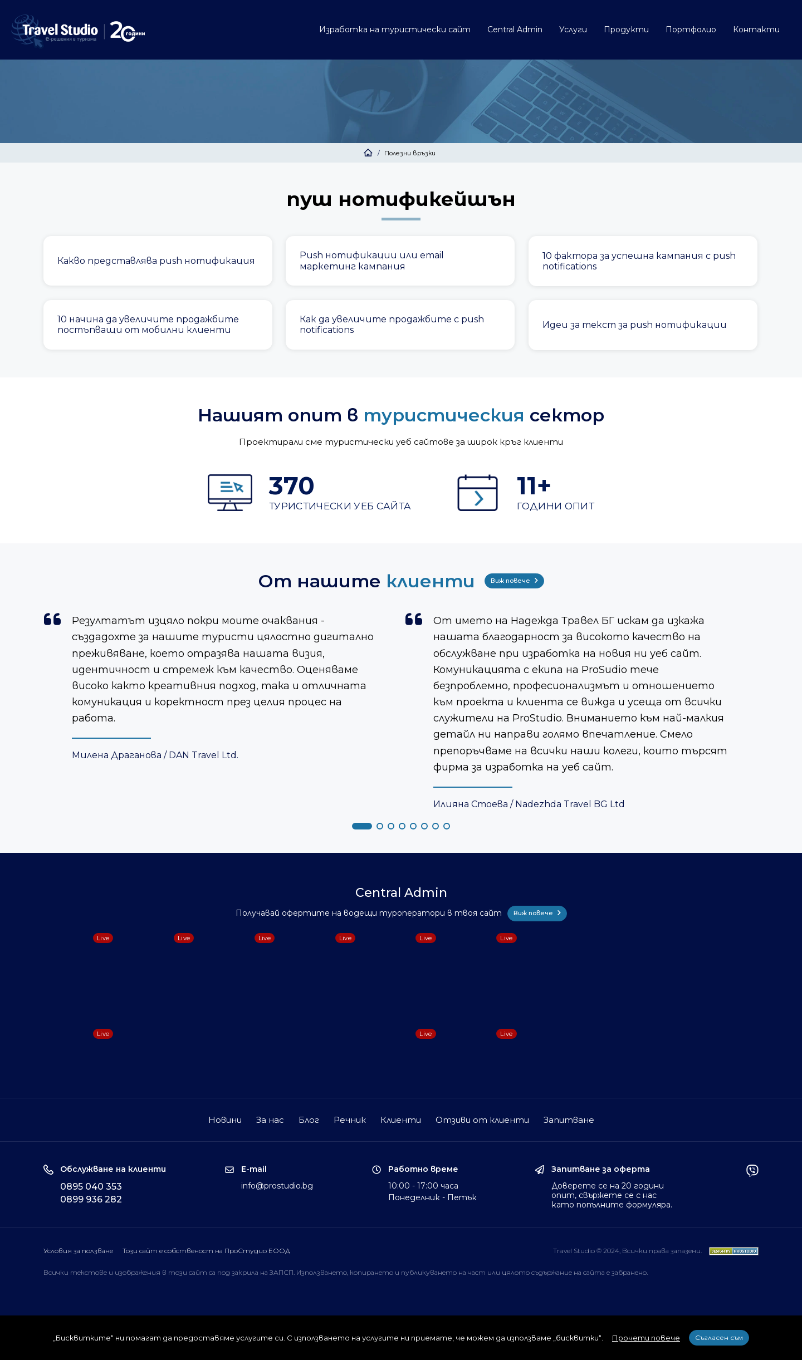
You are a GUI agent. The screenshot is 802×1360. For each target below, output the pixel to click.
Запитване (569, 1119)
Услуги (573, 29)
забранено (629, 1272)
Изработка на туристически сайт (395, 29)
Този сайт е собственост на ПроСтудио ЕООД (206, 1250)
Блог (309, 1119)
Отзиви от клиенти (482, 1119)
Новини (225, 1119)
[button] (362, 826)
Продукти (626, 29)
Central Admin (514, 29)
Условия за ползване (78, 1250)
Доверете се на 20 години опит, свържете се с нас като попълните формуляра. (611, 1195)
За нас (270, 1119)
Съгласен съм (719, 1337)
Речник (350, 1119)
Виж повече (514, 581)
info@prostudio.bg (277, 1186)
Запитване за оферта (600, 1169)
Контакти (756, 29)
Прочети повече (646, 1337)
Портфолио (691, 29)
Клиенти (400, 1119)
